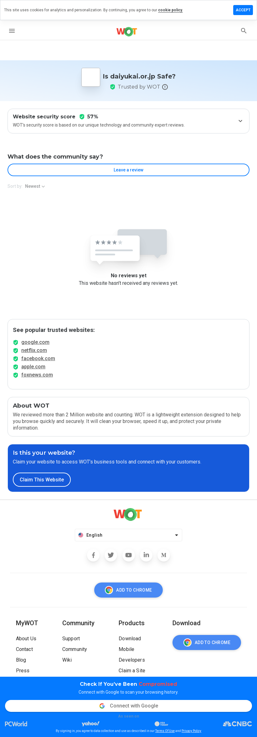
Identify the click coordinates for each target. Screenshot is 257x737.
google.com (35, 342)
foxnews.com (37, 375)
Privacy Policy (191, 731)
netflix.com (34, 350)
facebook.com (38, 358)
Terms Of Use (165, 731)
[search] (243, 30)
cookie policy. (170, 10)
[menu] (11, 30)
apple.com (33, 367)
